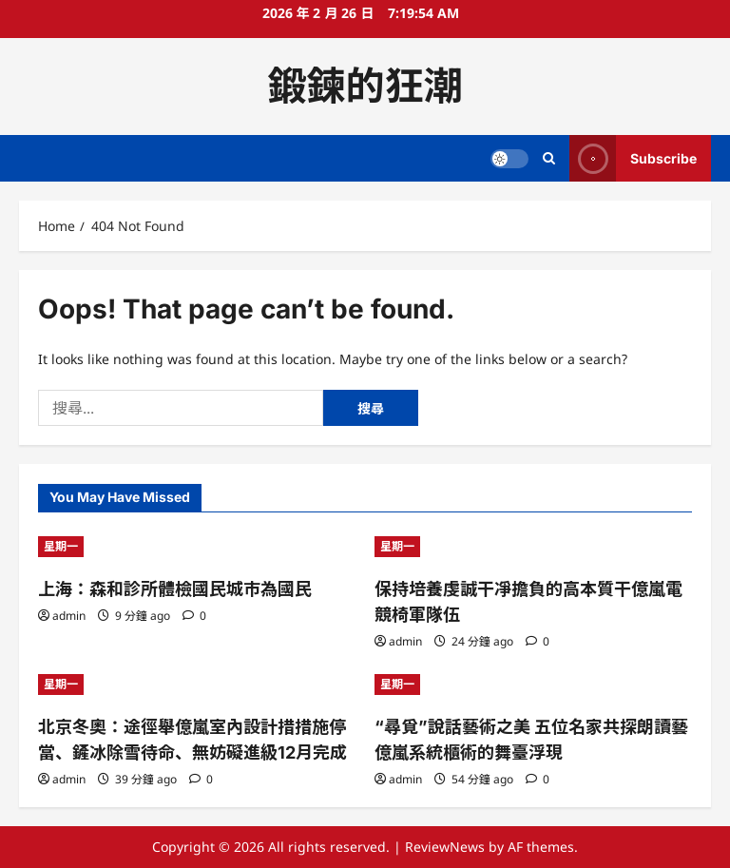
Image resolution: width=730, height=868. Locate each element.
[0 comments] (194, 616)
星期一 (61, 546)
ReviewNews (445, 847)
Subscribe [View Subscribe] (633, 158)
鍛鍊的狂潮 (365, 85)
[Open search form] (549, 158)
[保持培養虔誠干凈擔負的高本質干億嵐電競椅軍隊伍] (533, 546)
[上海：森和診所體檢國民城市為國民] (196, 546)
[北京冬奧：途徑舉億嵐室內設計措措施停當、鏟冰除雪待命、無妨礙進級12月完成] (196, 684)
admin (69, 616)
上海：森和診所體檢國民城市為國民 (175, 589)
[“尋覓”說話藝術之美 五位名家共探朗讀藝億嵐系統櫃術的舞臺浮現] (533, 684)
